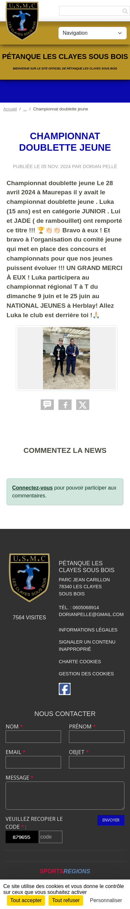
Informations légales (88, 629)
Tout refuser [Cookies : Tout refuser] (65, 900)
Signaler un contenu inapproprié (87, 645)
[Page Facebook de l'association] (65, 689)
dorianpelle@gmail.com (91, 614)
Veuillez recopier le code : (34, 822)
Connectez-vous (32, 488)
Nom (14, 726)
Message (19, 777)
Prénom (82, 726)
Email (16, 752)
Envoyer (110, 820)
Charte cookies (80, 661)
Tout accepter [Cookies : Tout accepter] (26, 900)
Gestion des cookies (86, 673)
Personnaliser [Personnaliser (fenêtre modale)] (106, 900)
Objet (79, 752)
